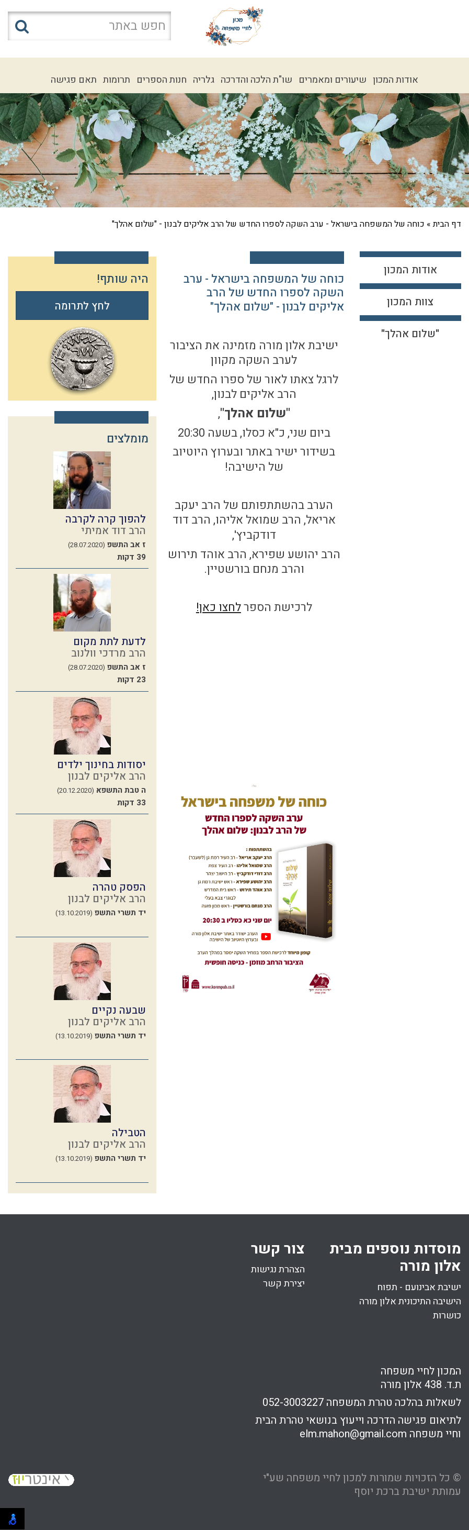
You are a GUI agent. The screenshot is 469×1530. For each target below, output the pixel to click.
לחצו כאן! (218, 607)
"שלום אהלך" (410, 333)
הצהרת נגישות (278, 1269)
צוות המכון (410, 301)
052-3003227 (293, 1402)
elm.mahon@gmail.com (353, 1434)
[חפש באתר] (89, 26)
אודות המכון (395, 80)
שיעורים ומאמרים (333, 80)
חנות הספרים (161, 80)
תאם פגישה (74, 80)
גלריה (203, 80)
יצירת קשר (284, 1284)
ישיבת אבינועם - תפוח (419, 1287)
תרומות (116, 80)
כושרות (447, 1316)
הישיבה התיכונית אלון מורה (410, 1301)
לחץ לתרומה (82, 306)
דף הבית (447, 224)
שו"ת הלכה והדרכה (256, 80)
